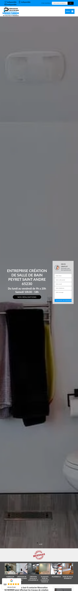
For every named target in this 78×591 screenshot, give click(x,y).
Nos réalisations (27, 297)
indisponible (11, 2)
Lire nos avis (12, 587)
